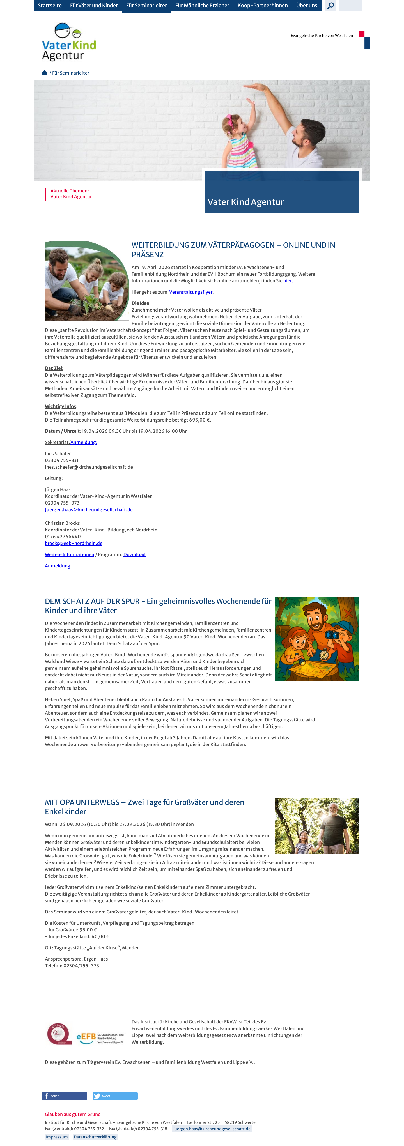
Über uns (306, 5)
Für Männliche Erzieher (202, 5)
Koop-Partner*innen (263, 5)
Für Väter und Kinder (94, 5)
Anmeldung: (83, 442)
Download (134, 554)
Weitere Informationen (69, 554)
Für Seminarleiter (146, 5)
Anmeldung (57, 566)
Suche (330, 5)
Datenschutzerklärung (95, 1137)
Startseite (50, 5)
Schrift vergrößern (356, 5)
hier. (288, 281)
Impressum (57, 1137)
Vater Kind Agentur (71, 196)
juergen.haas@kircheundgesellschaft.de (212, 1128)
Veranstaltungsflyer (190, 292)
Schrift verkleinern (345, 5)
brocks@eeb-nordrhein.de (73, 543)
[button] (64, 1096)
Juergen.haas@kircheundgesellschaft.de (89, 509)
